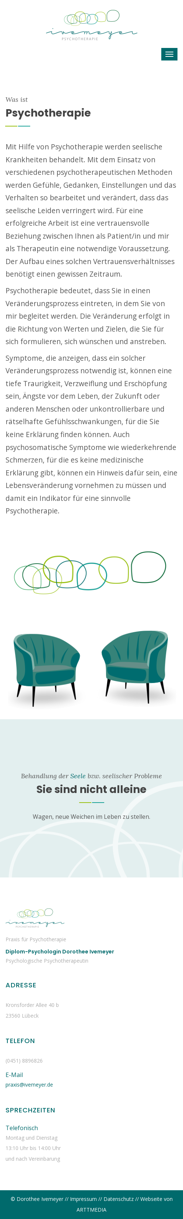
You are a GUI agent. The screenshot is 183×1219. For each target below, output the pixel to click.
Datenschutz (118, 1198)
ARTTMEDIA (91, 1209)
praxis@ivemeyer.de (29, 1084)
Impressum (83, 1198)
